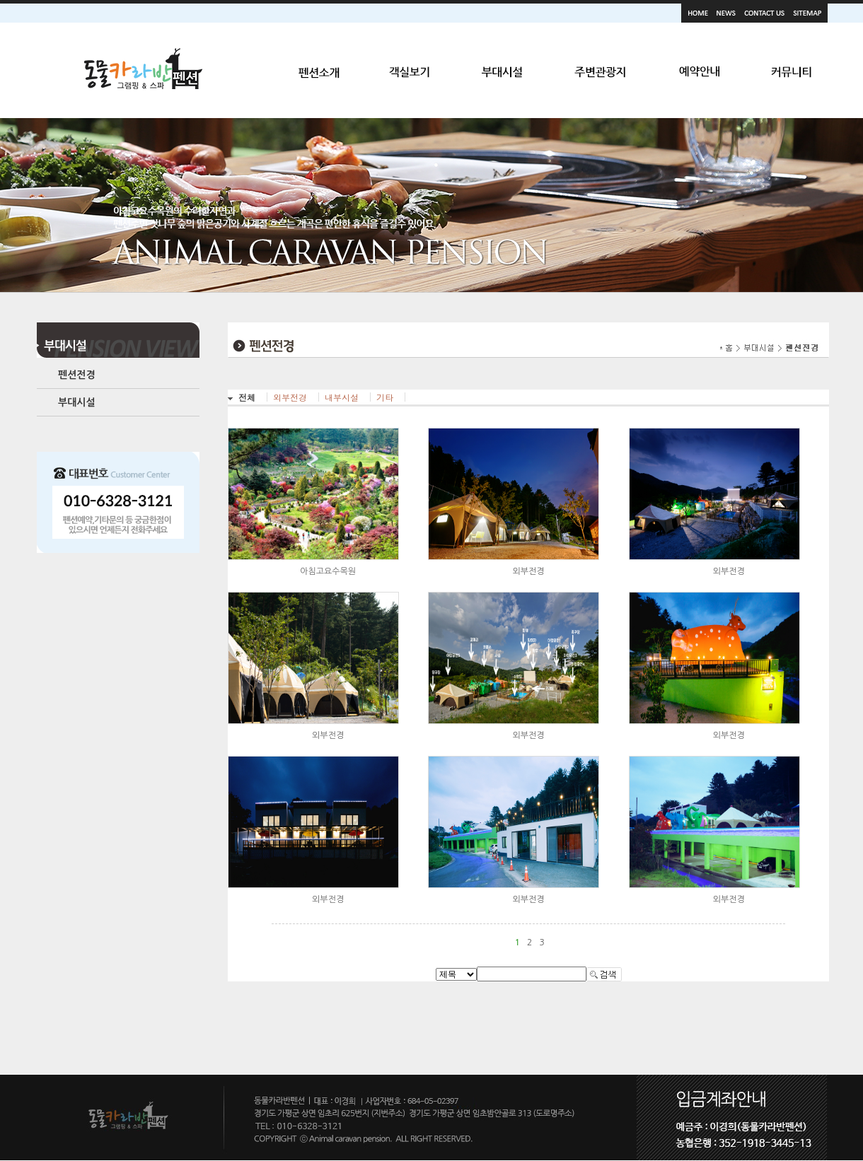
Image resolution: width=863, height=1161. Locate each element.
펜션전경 (76, 375)
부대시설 (76, 402)
